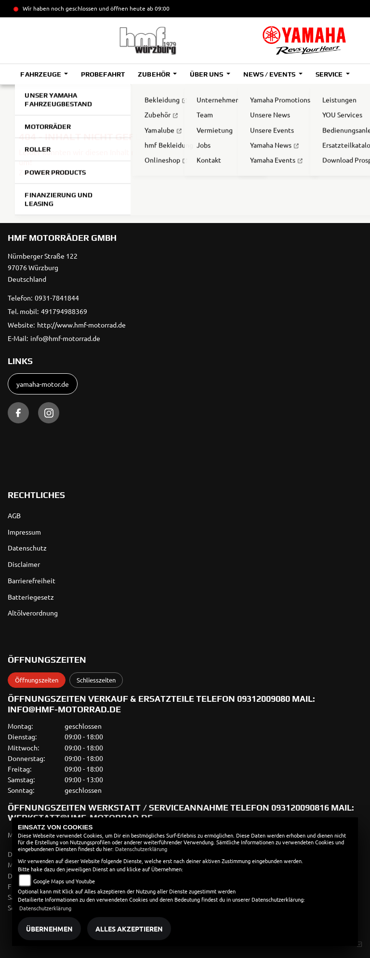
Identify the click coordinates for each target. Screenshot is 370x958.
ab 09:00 (157, 8)
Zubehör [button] (154, 74)
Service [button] (330, 74)
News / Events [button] (270, 74)
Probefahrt (103, 74)
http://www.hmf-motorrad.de (81, 324)
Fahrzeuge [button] (41, 74)
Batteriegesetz (31, 596)
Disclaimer (24, 564)
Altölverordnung (33, 612)
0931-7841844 (57, 297)
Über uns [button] (207, 74)
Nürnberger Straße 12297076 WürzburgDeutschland (43, 267)
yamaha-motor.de (42, 384)
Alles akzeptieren (129, 928)
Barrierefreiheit (31, 580)
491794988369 (64, 311)
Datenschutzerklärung (141, 849)
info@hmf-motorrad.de (65, 338)
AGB (14, 515)
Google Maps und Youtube (64, 881)
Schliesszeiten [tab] (96, 680)
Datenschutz (27, 547)
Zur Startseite (42, 172)
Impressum (24, 531)
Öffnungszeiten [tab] (36, 680)
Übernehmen (49, 928)
